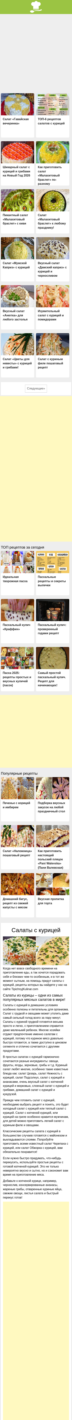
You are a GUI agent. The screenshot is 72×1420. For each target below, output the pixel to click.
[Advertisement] (36, 52)
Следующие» (36, 388)
